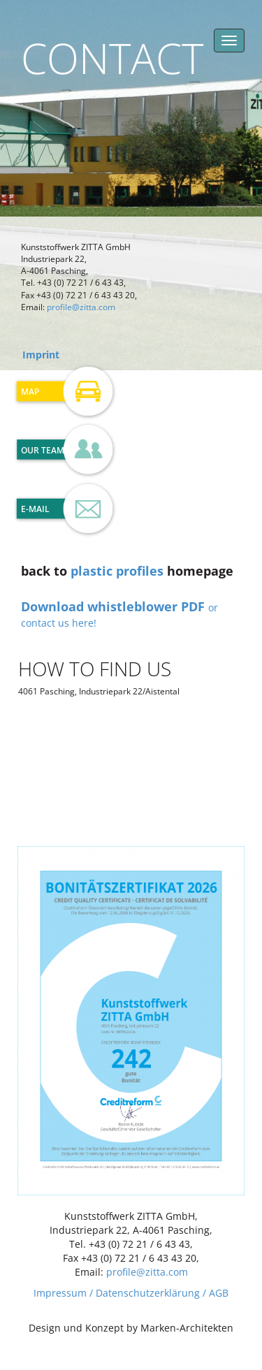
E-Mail (35, 509)
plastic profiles (117, 570)
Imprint (40, 354)
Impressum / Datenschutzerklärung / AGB (131, 1292)
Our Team (42, 450)
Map (30, 392)
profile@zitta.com (81, 307)
